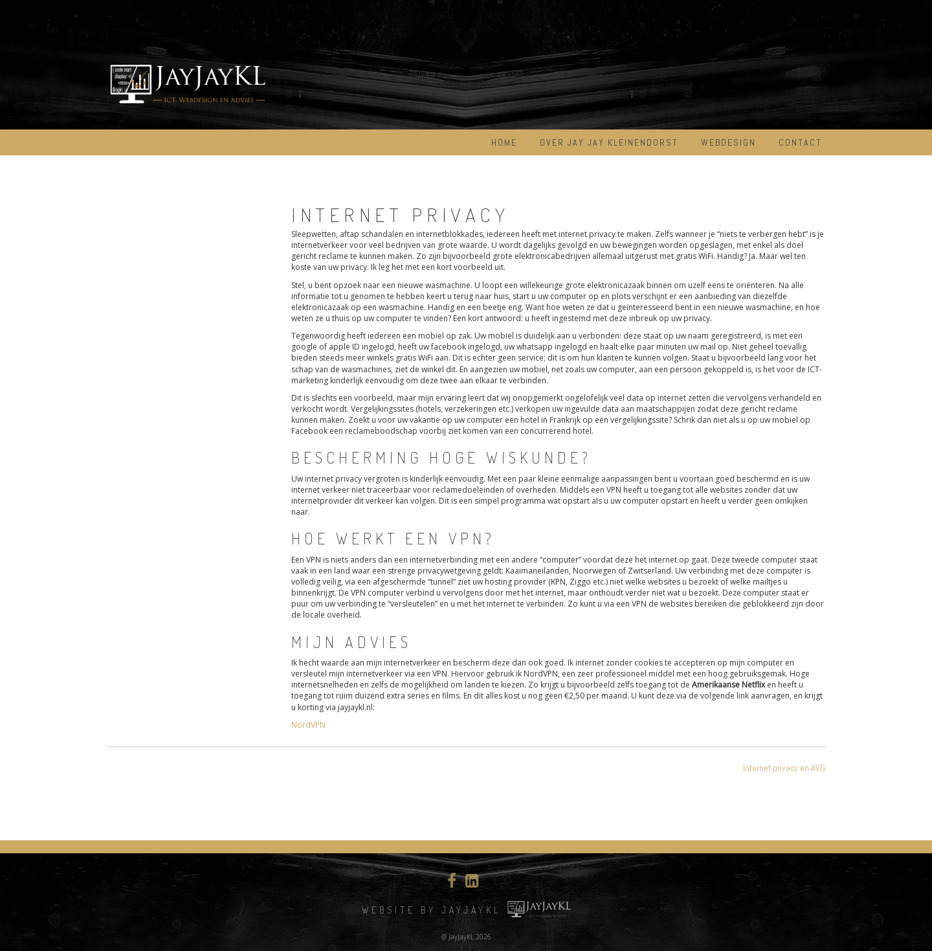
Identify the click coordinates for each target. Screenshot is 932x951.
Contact (800, 142)
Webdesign (728, 142)
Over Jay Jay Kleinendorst (609, 142)
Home (504, 142)
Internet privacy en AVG (784, 768)
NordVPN (308, 724)
